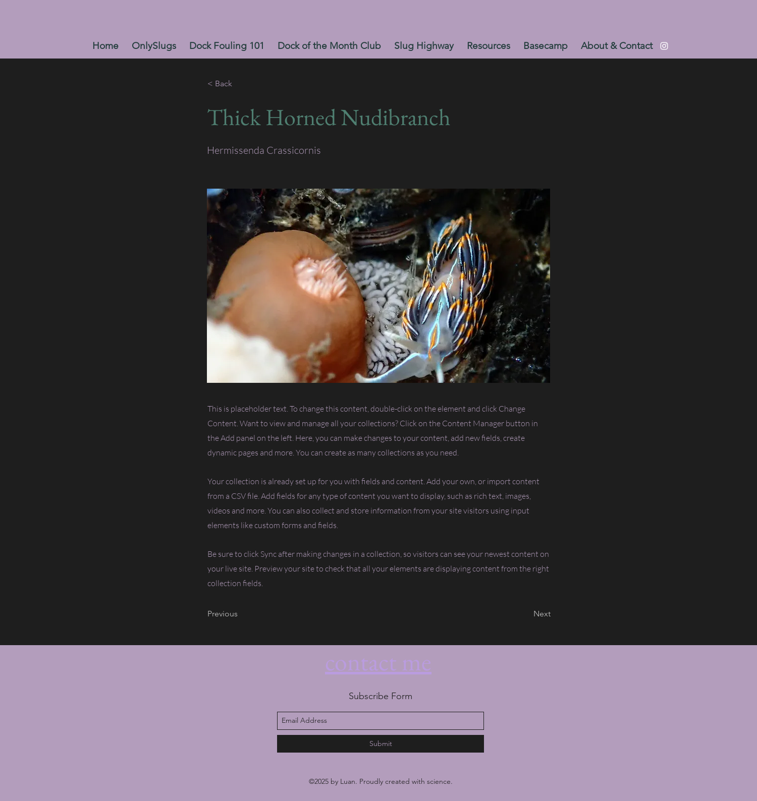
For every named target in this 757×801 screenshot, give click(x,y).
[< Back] (240, 84)
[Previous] (240, 614)
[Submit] (380, 744)
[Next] (525, 614)
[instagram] (664, 46)
